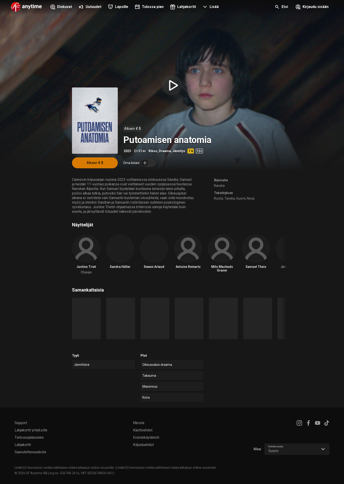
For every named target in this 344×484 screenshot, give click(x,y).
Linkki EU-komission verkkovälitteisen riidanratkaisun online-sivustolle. (65, 467)
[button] (210, 7)
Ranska (219, 185)
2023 (127, 151)
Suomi (241, 198)
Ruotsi (218, 198)
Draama (165, 151)
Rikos (153, 151)
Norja (250, 198)
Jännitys (178, 151)
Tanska (229, 198)
